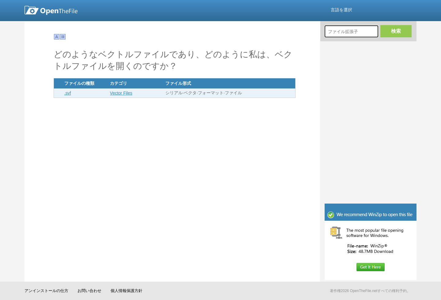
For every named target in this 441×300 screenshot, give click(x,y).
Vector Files (121, 93)
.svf (67, 93)
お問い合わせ (89, 290)
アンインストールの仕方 (46, 290)
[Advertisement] (371, 162)
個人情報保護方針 (126, 290)
